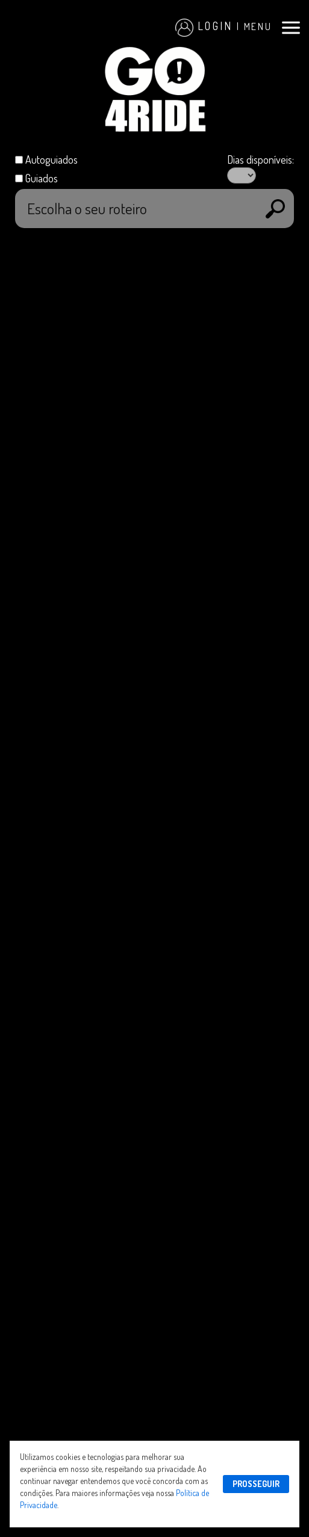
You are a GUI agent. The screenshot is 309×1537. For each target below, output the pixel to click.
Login (204, 25)
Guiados (41, 178)
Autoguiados (51, 159)
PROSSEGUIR (256, 1484)
